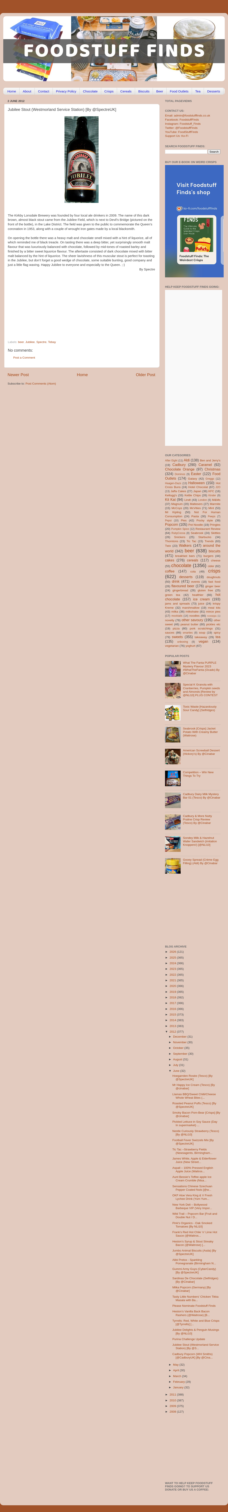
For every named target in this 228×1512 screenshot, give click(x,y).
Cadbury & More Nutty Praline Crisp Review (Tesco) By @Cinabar (197, 819)
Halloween (196, 483)
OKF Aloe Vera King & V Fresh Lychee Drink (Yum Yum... (192, 1197)
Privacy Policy (66, 91)
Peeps (211, 516)
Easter (196, 474)
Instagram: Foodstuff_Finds (183, 123)
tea (218, 637)
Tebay (52, 342)
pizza (176, 628)
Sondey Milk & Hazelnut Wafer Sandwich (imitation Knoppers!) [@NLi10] (200, 841)
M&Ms (216, 499)
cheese (215, 560)
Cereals (126, 91)
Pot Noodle (195, 524)
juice (201, 603)
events (195, 581)
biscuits (214, 551)
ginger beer (212, 586)
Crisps (109, 91)
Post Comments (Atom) (41, 383)
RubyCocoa (178, 533)
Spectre (41, 342)
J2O (218, 487)
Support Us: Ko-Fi (176, 135)
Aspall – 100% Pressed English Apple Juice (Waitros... (192, 1169)
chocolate (181, 565)
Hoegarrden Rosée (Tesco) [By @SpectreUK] (192, 1077)
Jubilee (30, 342)
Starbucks (204, 537)
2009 (173, 1406)
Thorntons (171, 541)
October (178, 1048)
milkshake (192, 611)
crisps (214, 571)
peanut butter (189, 624)
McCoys (177, 508)
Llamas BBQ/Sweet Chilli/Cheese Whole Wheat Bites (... (194, 1096)
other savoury (192, 620)
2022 (173, 974)
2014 (173, 1020)
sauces (169, 632)
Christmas (212, 469)
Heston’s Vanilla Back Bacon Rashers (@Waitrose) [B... (191, 1313)
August (178, 1059)
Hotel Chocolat (198, 487)
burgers (208, 556)
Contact (43, 91)
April (176, 1370)
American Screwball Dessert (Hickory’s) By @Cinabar (201, 752)
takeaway (201, 637)
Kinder (212, 495)
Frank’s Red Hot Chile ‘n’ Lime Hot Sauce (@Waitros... (194, 1234)
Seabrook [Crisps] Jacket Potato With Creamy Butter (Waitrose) (200, 732)
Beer (159, 91)
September (180, 1053)
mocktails (176, 615)
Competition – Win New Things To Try (198, 774)
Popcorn (171, 524)
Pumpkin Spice (180, 528)
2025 (173, 957)
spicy (217, 632)
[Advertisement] (66, 302)
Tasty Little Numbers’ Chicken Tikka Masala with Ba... (195, 1298)
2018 (173, 997)
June (176, 1070)
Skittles (215, 533)
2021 (173, 980)
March (177, 1376)
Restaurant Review (207, 528)
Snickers (179, 537)
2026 (173, 951)
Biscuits (144, 91)
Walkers (185, 545)
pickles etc (213, 624)
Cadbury (179, 465)
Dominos (180, 474)
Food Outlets (179, 91)
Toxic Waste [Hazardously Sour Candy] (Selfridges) (199, 708)
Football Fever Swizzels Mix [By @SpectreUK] (193, 1141)
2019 (173, 991)
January (178, 1387)
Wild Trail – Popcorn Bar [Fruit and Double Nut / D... (194, 1215)
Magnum (177, 504)
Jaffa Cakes (178, 491)
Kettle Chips (193, 495)
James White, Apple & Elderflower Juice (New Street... (194, 1160)
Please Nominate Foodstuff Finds (194, 1305)
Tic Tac (191, 541)
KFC (211, 491)
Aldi (187, 460)
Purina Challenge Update (188, 1339)
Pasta (195, 516)
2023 (173, 968)
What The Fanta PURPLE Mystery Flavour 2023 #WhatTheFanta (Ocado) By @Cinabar (201, 668)
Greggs (210, 478)
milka (174, 611)
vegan (203, 641)
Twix (168, 545)
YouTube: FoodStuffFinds (181, 132)
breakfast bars (185, 556)
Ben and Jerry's (210, 460)
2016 (173, 1009)
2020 (173, 986)
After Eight (171, 460)
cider (211, 566)
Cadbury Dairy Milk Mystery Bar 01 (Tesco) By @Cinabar (201, 795)
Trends (209, 541)
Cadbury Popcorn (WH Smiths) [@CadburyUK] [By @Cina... (192, 1355)
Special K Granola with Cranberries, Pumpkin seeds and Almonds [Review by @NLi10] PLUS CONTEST (201, 690)
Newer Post (18, 374)
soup (202, 632)
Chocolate (90, 91)
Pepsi (168, 520)
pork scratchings (201, 628)
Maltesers (196, 504)
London (202, 499)
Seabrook (197, 533)
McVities (195, 508)
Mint (211, 508)
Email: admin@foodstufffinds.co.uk (187, 115)
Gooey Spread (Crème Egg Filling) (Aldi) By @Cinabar (200, 861)
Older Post (145, 374)
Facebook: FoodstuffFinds (182, 119)
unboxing (182, 641)
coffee (170, 571)
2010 (173, 1400)
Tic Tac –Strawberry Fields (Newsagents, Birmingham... (192, 1151)
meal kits (214, 607)
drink (175, 581)
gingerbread (180, 590)
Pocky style (205, 520)
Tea (197, 91)
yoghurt (190, 645)
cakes (169, 560)
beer (21, 342)
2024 (173, 963)
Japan (197, 491)
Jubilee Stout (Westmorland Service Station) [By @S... (195, 1346)
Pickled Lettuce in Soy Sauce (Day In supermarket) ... (194, 1123)
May (176, 1364)
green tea (172, 595)
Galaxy (192, 478)
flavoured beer (183, 586)
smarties (188, 632)
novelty (169, 620)
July (176, 1065)
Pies (184, 520)
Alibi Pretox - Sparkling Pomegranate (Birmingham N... (194, 1261)
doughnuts (213, 577)
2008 (173, 1411)
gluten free (205, 590)
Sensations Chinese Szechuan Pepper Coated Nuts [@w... (192, 1188)
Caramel (205, 465)
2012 (173, 1031)
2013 (173, 1026)
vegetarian (172, 645)
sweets (177, 637)
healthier (197, 595)
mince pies (213, 611)
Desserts (213, 91)
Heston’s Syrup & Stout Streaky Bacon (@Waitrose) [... (192, 1243)
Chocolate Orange (180, 469)
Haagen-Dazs (173, 483)
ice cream (201, 599)
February (179, 1381)
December (180, 1036)
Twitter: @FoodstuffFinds (181, 127)
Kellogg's (171, 495)
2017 (173, 1003)
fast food (214, 581)
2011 (173, 1394)
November (180, 1042)
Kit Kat (170, 499)
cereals (192, 560)
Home (11, 91)
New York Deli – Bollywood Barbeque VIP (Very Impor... (192, 1206)
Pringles (215, 524)
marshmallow (191, 607)
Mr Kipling (173, 512)
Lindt (187, 499)
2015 (173, 1014)
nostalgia (211, 616)
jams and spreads (177, 603)
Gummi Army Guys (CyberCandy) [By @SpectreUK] (194, 1270)
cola (193, 571)
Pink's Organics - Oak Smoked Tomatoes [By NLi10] (192, 1224)
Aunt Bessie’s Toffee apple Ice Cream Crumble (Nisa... (191, 1178)
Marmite (215, 504)
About (27, 91)
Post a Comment (24, 357)
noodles (194, 615)
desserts (186, 577)
